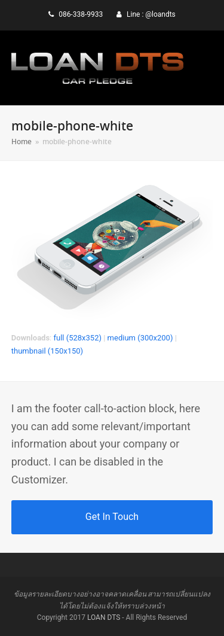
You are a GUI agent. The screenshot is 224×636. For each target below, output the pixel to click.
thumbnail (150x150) (47, 350)
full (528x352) (77, 337)
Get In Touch (112, 516)
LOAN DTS (103, 617)
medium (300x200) (140, 337)
